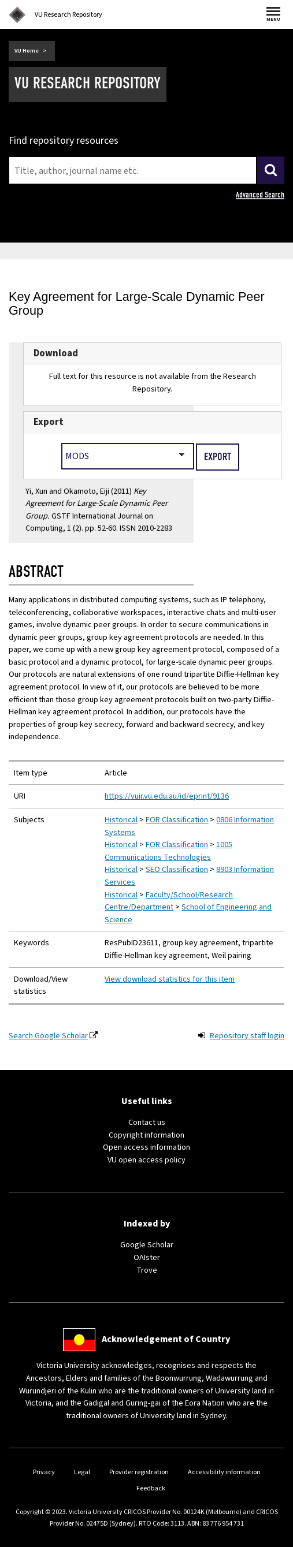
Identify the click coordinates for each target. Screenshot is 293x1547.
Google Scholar (146, 1245)
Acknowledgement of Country (166, 1339)
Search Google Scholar (48, 1036)
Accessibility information (224, 1472)
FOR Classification (177, 820)
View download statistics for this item (170, 979)
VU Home (26, 51)
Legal (82, 1472)
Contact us (146, 1122)
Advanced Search (260, 195)
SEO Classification (177, 869)
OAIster (146, 1257)
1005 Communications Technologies (168, 850)
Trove (146, 1270)
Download (56, 353)
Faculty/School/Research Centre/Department (169, 901)
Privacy (44, 1472)
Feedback (150, 1488)
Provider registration (139, 1472)
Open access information (146, 1147)
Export (49, 422)
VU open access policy (146, 1160)
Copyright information (146, 1135)
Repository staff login (247, 1036)
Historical (121, 820)
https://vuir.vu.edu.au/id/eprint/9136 (167, 796)
